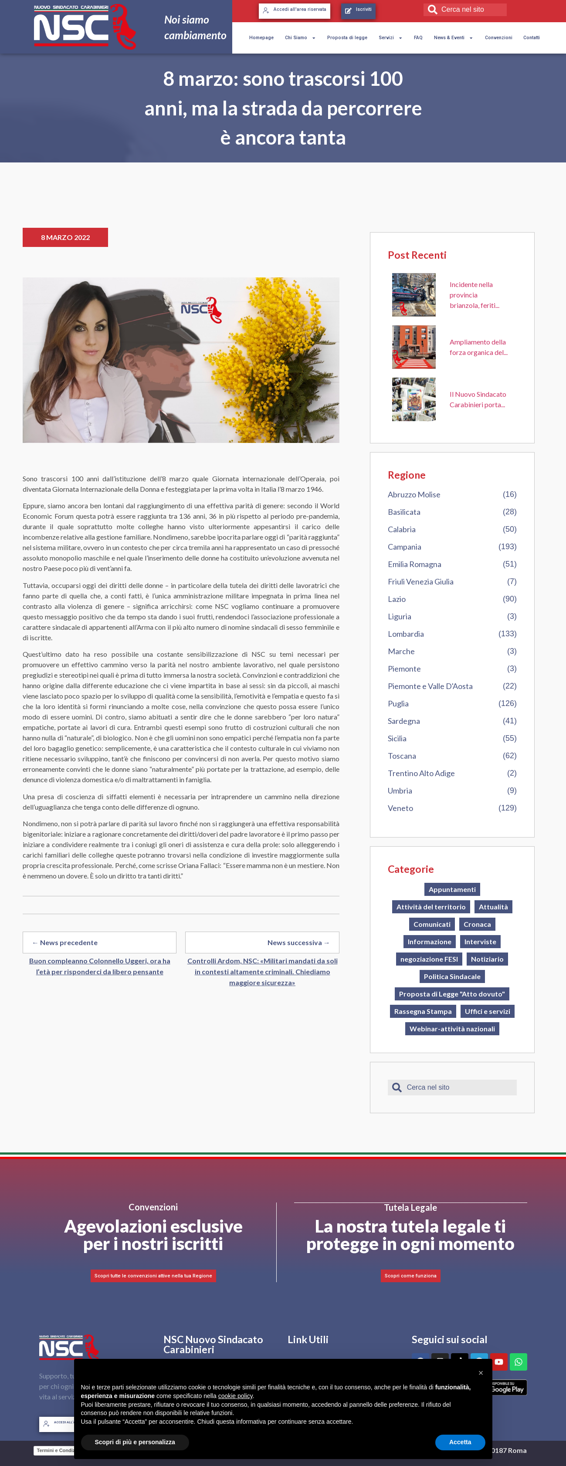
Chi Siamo (300, 37)
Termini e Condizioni (60, 1450)
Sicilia (397, 738)
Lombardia (406, 633)
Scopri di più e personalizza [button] (135, 1442)
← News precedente (65, 942)
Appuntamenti (452, 889)
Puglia (398, 703)
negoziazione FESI (429, 959)
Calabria (402, 529)
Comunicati (432, 924)
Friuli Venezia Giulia (421, 581)
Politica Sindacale (452, 976)
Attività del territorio (431, 906)
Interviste (480, 941)
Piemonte (404, 668)
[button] (481, 1373)
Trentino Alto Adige (421, 773)
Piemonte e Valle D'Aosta (430, 686)
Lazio (397, 599)
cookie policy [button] (235, 1395)
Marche (401, 651)
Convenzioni (498, 38)
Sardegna (404, 721)
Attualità (493, 906)
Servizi (391, 37)
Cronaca (477, 924)
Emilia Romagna (414, 564)
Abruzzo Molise (414, 494)
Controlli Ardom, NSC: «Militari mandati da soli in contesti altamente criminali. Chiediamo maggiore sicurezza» (262, 971)
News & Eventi (453, 37)
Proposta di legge (347, 38)
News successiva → (299, 942)
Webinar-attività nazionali (452, 1028)
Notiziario (487, 959)
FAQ (418, 38)
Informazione (429, 941)
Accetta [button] (460, 1442)
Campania (404, 546)
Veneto (400, 808)
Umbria (400, 790)
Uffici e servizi (487, 1011)
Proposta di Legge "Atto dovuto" (452, 994)
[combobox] (465, 9)
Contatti (531, 38)
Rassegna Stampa (423, 1011)
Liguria (399, 616)
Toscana (402, 755)
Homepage (261, 38)
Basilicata (404, 512)
